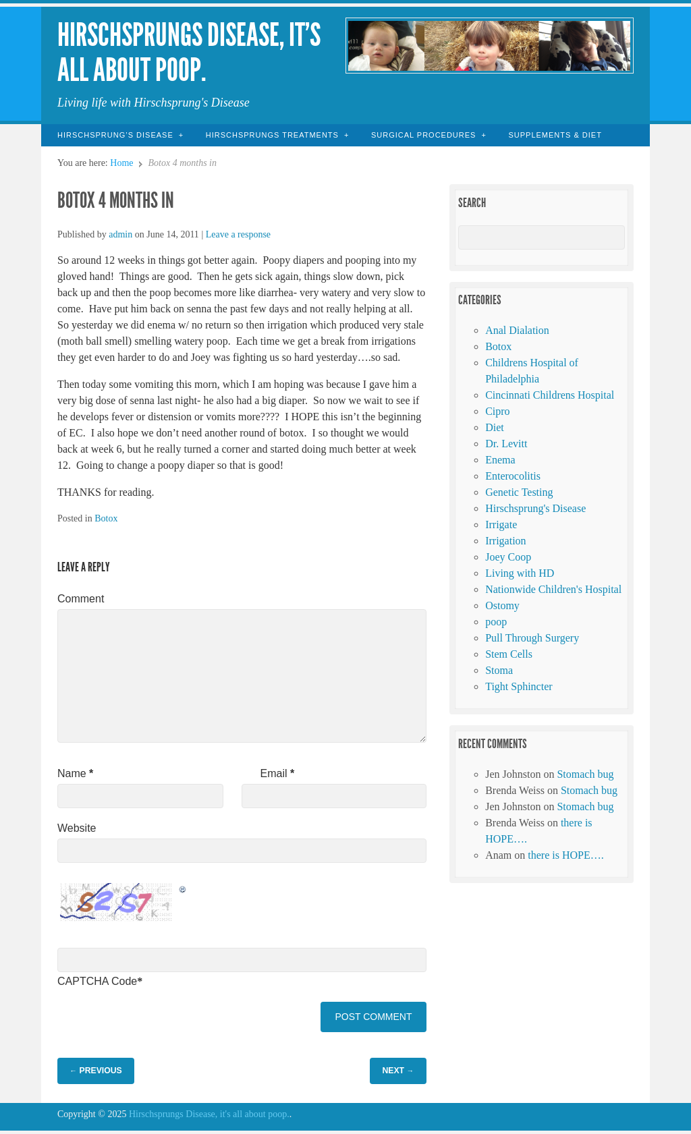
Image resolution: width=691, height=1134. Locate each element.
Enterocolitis (513, 476)
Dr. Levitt (506, 443)
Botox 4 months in (115, 200)
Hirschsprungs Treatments (272, 135)
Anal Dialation (517, 330)
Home (121, 163)
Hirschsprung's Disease (535, 508)
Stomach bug (585, 774)
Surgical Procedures (423, 135)
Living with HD (519, 573)
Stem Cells (508, 654)
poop (496, 621)
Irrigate (501, 524)
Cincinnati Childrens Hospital (549, 395)
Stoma (499, 670)
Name (75, 773)
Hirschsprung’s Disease (115, 135)
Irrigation (505, 540)
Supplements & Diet (554, 135)
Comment (80, 598)
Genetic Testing (519, 492)
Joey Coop (508, 557)
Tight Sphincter (518, 686)
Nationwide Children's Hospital (553, 589)
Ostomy (502, 605)
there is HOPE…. (565, 855)
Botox (105, 518)
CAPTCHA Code (97, 981)
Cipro (497, 411)
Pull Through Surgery (532, 638)
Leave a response (238, 234)
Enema (500, 459)
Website (76, 828)
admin (120, 234)
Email (277, 773)
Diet (494, 427)
